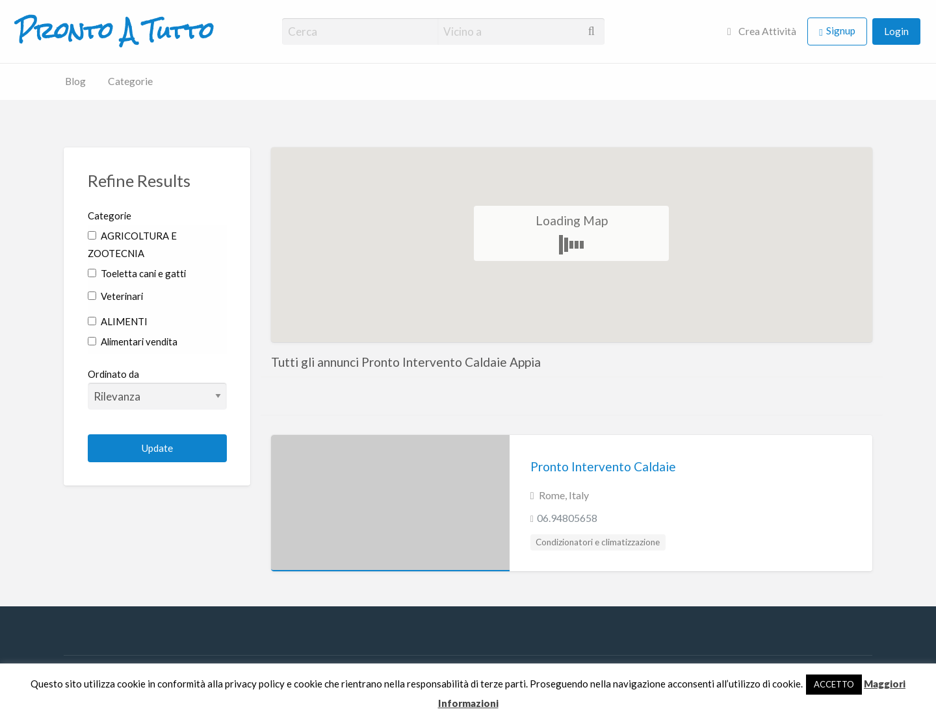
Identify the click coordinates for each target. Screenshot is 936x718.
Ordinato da (158, 389)
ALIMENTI (118, 321)
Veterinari (115, 296)
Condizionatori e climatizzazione (598, 542)
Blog (75, 81)
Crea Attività (761, 31)
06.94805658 (567, 518)
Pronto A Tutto (115, 31)
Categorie (130, 81)
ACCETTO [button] (834, 684)
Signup (840, 30)
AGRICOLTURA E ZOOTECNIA (132, 244)
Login (896, 31)
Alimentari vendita (132, 341)
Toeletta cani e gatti (137, 273)
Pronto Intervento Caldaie (603, 466)
